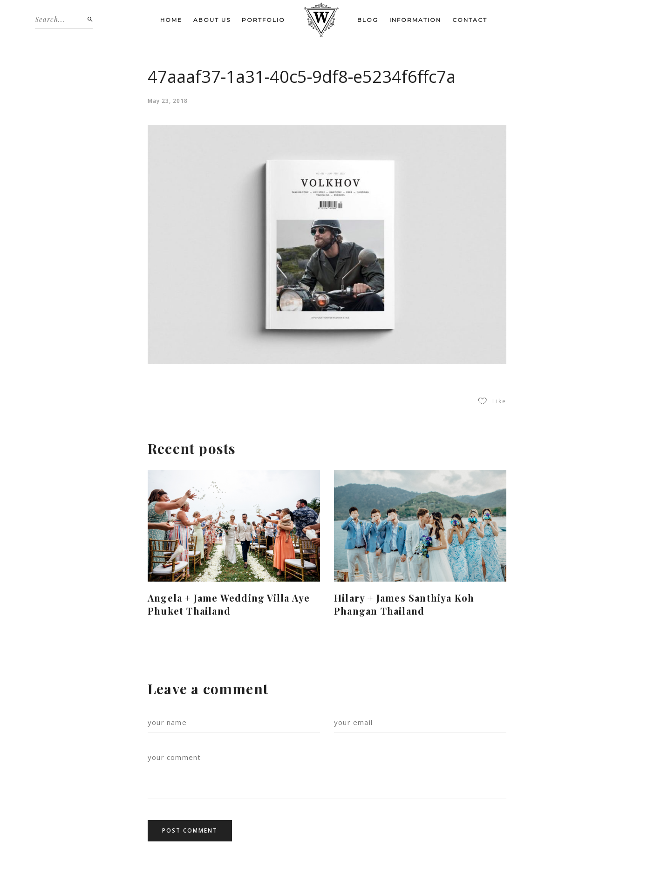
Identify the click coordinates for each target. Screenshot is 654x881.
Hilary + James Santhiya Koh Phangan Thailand (404, 604)
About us (212, 19)
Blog (367, 19)
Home (171, 19)
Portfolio (263, 19)
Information (415, 19)
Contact (469, 19)
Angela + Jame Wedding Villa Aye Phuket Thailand (229, 604)
